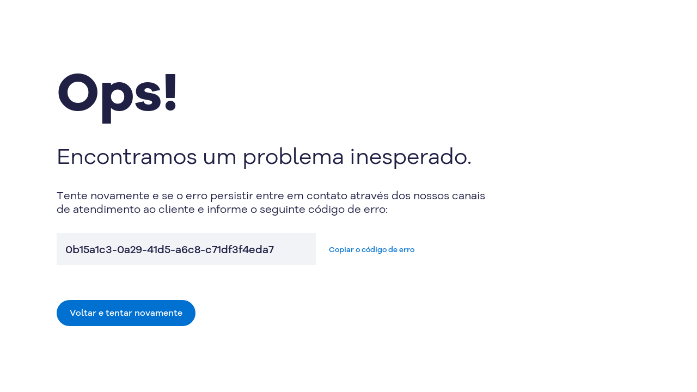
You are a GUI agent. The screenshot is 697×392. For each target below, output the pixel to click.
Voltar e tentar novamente (126, 312)
